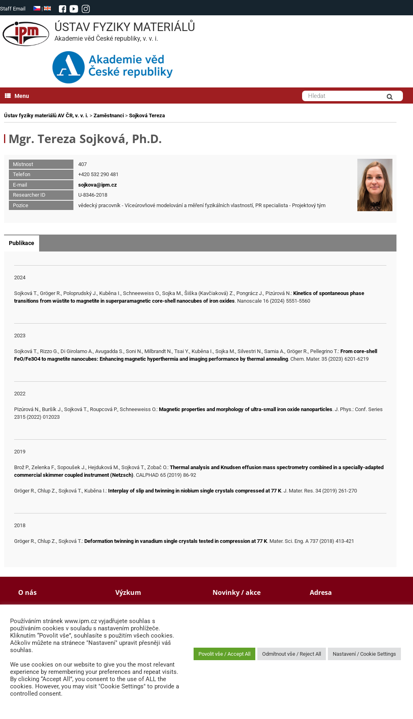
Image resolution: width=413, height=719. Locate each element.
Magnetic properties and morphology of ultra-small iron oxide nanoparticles (245, 409)
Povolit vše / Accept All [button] (224, 654)
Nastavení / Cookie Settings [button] (364, 654)
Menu (17, 96)
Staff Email (12, 9)
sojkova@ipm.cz (97, 185)
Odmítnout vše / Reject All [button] (291, 654)
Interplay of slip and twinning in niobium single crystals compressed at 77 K (194, 491)
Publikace (21, 243)
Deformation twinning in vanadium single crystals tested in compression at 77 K (175, 541)
